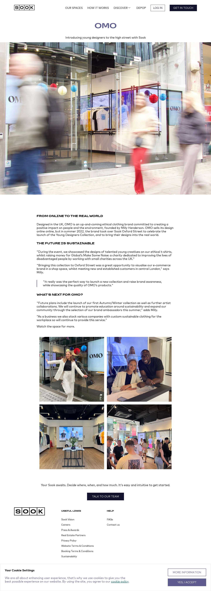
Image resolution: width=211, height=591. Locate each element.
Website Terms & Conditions (77, 545)
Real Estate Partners (73, 535)
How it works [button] (98, 8)
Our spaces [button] (74, 8)
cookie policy (120, 581)
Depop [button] (141, 8)
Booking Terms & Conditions (77, 551)
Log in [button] (157, 8)
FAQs (110, 519)
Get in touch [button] (183, 8)
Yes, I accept (187, 582)
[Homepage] (24, 8)
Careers (65, 524)
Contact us (113, 524)
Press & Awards (70, 529)
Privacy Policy (68, 540)
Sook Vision (67, 519)
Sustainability (69, 556)
